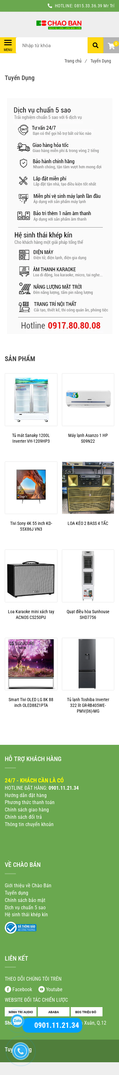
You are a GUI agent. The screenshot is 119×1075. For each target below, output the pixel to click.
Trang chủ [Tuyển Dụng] (75, 60)
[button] (111, 47)
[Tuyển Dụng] (59, 24)
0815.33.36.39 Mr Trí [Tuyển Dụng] (94, 5)
